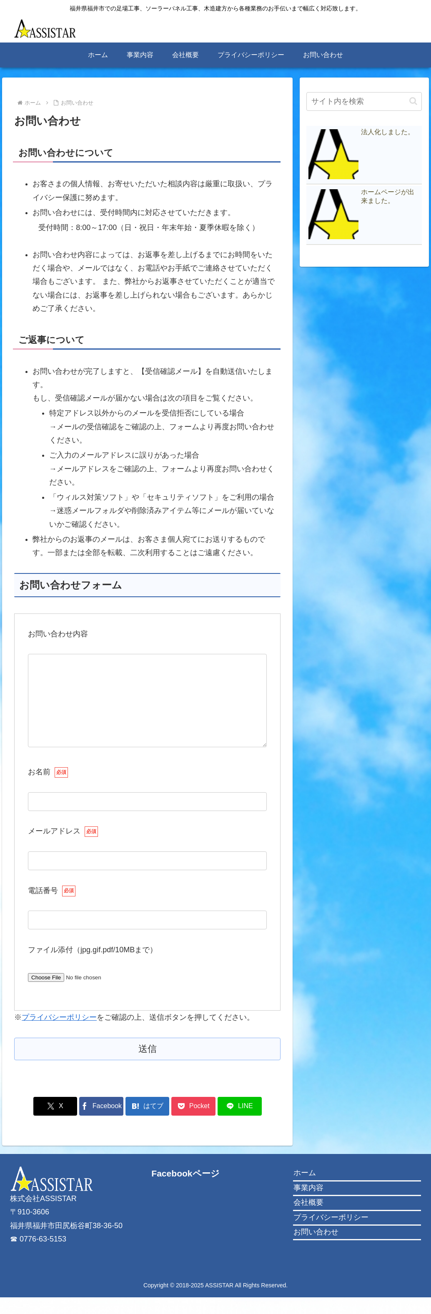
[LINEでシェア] (237, 1123)
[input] (364, 101)
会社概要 (308, 1219)
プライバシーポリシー (59, 1034)
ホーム (304, 1189)
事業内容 (308, 1204)
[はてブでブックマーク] (147, 1123)
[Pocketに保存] (192, 1123)
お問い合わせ (315, 1248)
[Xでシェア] (58, 1123)
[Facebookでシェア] (102, 1123)
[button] (413, 101)
